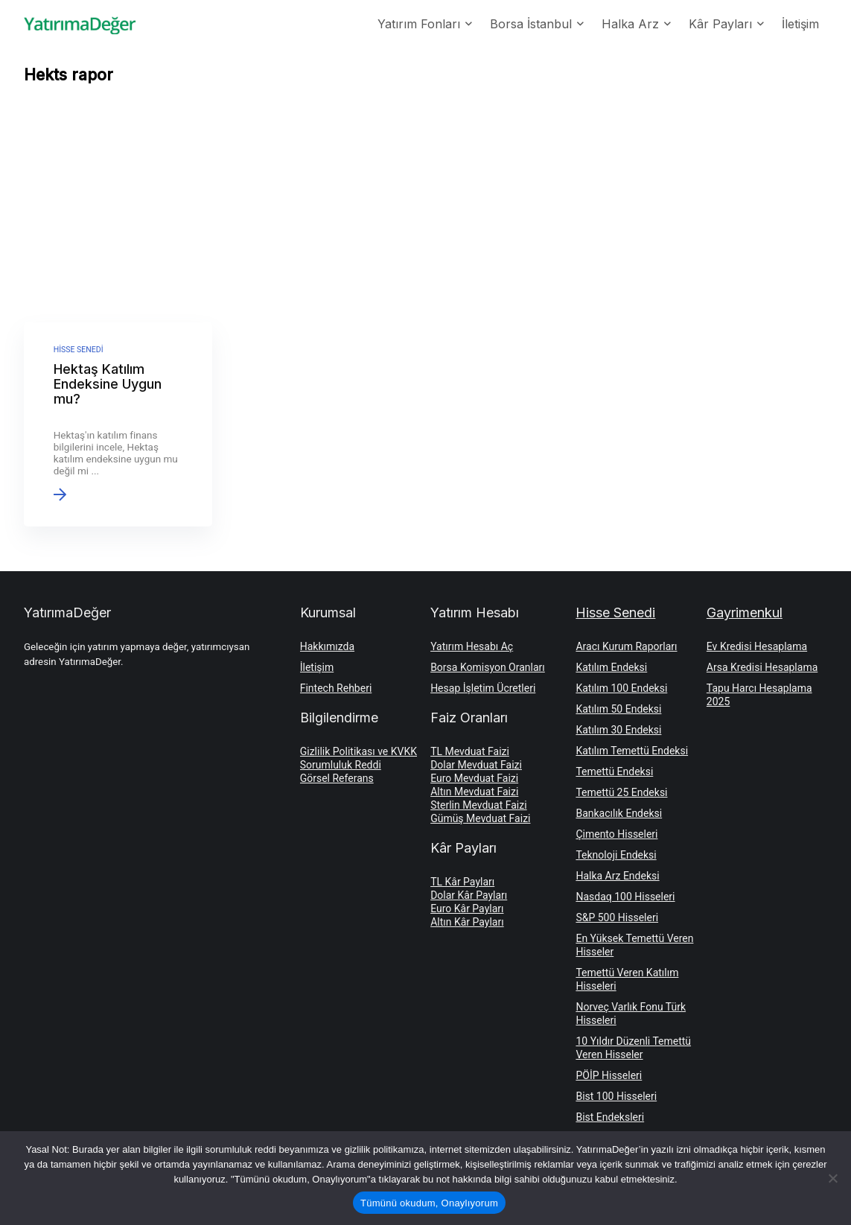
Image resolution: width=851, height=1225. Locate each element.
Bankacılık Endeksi (619, 813)
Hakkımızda (327, 646)
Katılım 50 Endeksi (618, 709)
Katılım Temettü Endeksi (632, 751)
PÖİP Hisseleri (609, 1075)
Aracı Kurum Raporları (626, 646)
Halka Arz (630, 23)
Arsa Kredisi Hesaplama (762, 667)
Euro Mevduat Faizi (474, 778)
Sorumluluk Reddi (340, 765)
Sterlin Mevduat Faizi (478, 805)
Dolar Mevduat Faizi (476, 765)
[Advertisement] (426, 207)
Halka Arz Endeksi (617, 876)
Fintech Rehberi (336, 688)
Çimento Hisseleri (616, 834)
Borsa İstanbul (531, 23)
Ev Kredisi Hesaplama (757, 646)
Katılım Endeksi (611, 667)
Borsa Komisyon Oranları (487, 667)
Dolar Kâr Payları (468, 895)
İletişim (800, 23)
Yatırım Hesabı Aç (471, 646)
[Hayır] (832, 1178)
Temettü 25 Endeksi (621, 792)
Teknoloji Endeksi (616, 855)
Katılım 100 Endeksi (621, 688)
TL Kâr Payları (462, 882)
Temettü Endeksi (614, 771)
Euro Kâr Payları (466, 908)
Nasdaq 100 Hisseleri (625, 897)
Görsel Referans (337, 778)
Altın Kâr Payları (467, 922)
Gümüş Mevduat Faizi (480, 818)
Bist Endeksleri (610, 1117)
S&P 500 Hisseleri (617, 917)
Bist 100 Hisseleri (616, 1096)
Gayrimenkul (745, 612)
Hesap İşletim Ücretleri (482, 688)
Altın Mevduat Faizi (474, 792)
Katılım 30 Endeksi (618, 730)
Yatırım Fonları (418, 23)
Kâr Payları (720, 23)
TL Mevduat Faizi (469, 751)
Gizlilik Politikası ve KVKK (358, 751)
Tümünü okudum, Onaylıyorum (429, 1203)
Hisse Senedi (615, 612)
